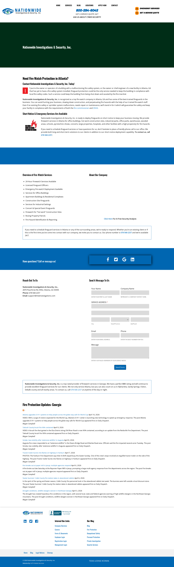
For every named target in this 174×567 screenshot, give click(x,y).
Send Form (120, 367)
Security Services (92, 544)
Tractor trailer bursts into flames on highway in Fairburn (44, 452)
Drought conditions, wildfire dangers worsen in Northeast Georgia (47, 490)
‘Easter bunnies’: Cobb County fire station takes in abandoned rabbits (48, 478)
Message (95, 344)
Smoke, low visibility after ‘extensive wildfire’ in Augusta (43, 440)
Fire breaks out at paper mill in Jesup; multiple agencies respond (47, 465)
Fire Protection (92, 529)
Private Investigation (94, 540)
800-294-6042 (87, 10)
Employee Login (60, 537)
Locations (89, 5)
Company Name (127, 288)
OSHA (95, 108)
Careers (57, 529)
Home (58, 5)
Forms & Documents (61, 533)
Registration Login (61, 540)
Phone (123, 331)
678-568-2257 (46, 135)
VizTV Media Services (37, 563)
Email (93, 331)
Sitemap (50, 552)
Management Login (61, 544)
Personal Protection (93, 537)
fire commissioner (81, 108)
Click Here (108, 218)
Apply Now (102, 5)
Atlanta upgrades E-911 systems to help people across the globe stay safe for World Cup (55, 414)
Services (68, 5)
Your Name (96, 288)
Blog (79, 5)
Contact (114, 5)
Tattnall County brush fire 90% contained (38, 427)
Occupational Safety (93, 533)
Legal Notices (40, 552)
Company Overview (61, 525)
